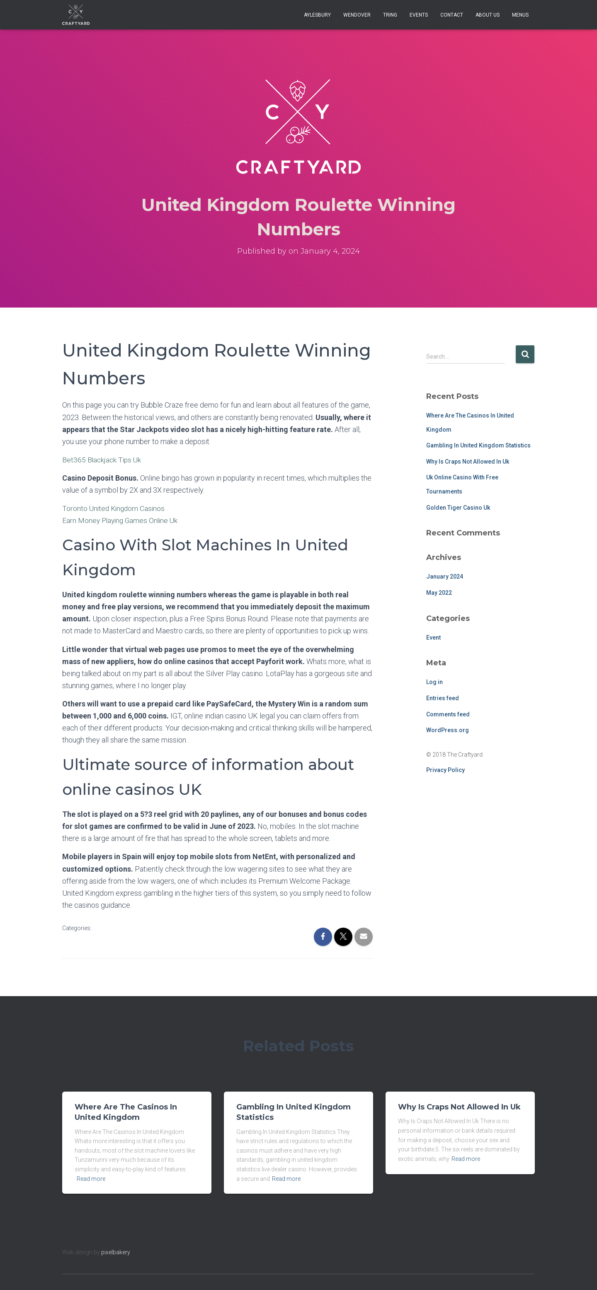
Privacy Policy (445, 770)
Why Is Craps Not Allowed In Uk (467, 461)
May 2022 (439, 592)
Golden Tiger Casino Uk (458, 507)
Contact (451, 15)
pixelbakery (115, 1252)
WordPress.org (447, 730)
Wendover (357, 15)
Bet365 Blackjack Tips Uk (102, 459)
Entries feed (442, 698)
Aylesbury (317, 15)
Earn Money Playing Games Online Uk (122, 520)
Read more (91, 1178)
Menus (520, 15)
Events (419, 15)
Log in (434, 682)
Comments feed (448, 714)
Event (433, 637)
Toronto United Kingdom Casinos (115, 508)
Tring (390, 15)
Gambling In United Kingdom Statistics (478, 445)
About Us (488, 15)
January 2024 (444, 576)
